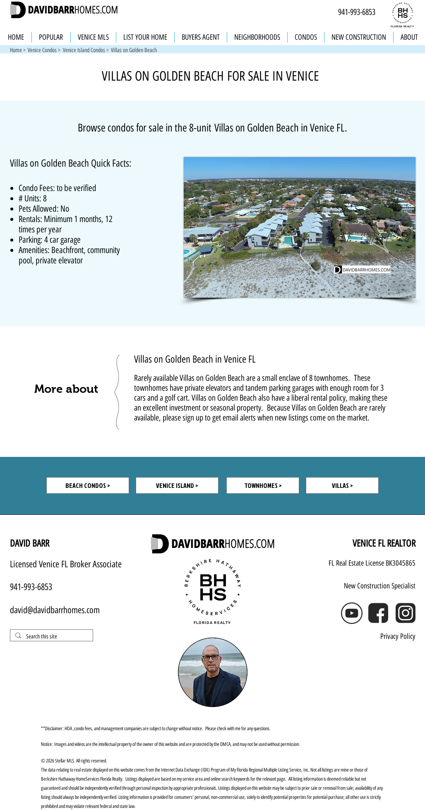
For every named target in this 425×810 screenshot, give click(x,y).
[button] (134, 50)
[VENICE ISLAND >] (177, 485)
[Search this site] (50, 637)
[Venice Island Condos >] (86, 50)
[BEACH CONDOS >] (87, 485)
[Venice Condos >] (44, 50)
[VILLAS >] (342, 485)
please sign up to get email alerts (209, 418)
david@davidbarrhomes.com (55, 610)
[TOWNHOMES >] (262, 485)
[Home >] (18, 50)
